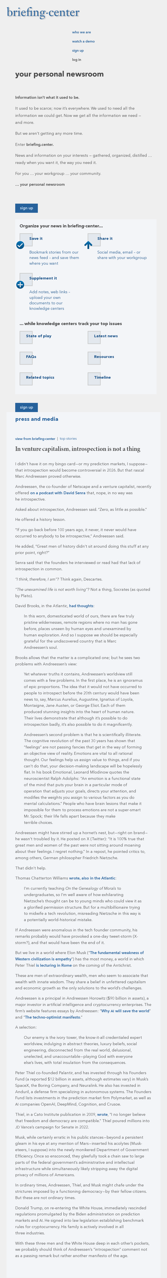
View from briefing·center (35, 438)
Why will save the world (125, 1011)
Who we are (81, 32)
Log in (76, 59)
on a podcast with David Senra (57, 493)
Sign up (78, 50)
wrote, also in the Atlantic (92, 878)
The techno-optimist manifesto (52, 1017)
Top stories (68, 439)
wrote (102, 1114)
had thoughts (81, 606)
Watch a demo (83, 41)
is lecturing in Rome (54, 965)
